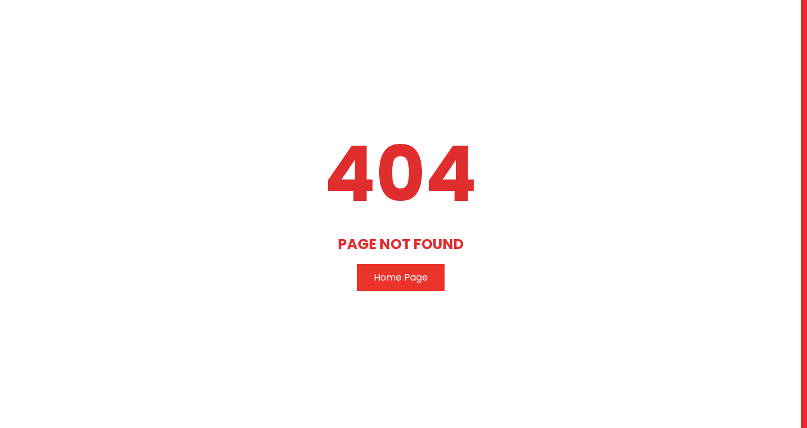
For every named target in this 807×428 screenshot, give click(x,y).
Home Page (401, 277)
